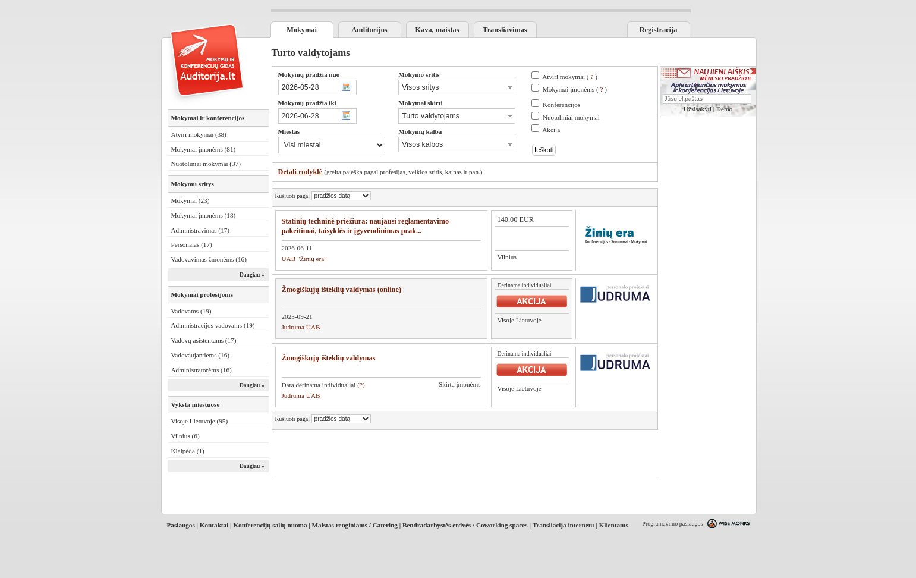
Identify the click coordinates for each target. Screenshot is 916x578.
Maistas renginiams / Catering (355, 525)
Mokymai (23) (190, 200)
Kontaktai (214, 525)
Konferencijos (561, 104)
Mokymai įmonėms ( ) (575, 89)
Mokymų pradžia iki (307, 102)
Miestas (289, 131)
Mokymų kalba (420, 131)
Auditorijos (369, 30)
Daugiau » (252, 275)
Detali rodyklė (300, 172)
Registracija (659, 30)
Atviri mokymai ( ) (569, 76)
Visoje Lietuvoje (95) (199, 421)
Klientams (613, 525)
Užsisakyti (698, 108)
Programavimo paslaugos (672, 523)
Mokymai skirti (420, 102)
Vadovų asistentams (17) (204, 340)
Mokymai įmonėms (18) (203, 215)
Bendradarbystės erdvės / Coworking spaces (465, 525)
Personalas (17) (191, 244)
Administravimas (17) (200, 230)
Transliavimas (505, 30)
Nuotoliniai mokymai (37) (206, 163)
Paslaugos (181, 525)
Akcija (551, 129)
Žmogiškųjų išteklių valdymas (329, 358)
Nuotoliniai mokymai (571, 117)
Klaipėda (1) (187, 450)
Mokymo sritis (418, 74)
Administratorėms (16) (201, 369)
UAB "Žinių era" (304, 258)
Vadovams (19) (191, 311)
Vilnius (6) (185, 435)
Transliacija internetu (563, 525)
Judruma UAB (301, 327)
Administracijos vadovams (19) (213, 325)
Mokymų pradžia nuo (309, 74)
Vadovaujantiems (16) (200, 355)
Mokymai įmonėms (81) (203, 149)
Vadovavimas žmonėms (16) (209, 259)
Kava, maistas (437, 30)
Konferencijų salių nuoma (270, 525)
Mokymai (302, 30)
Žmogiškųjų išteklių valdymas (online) (342, 289)
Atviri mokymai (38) (198, 134)
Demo (724, 108)
